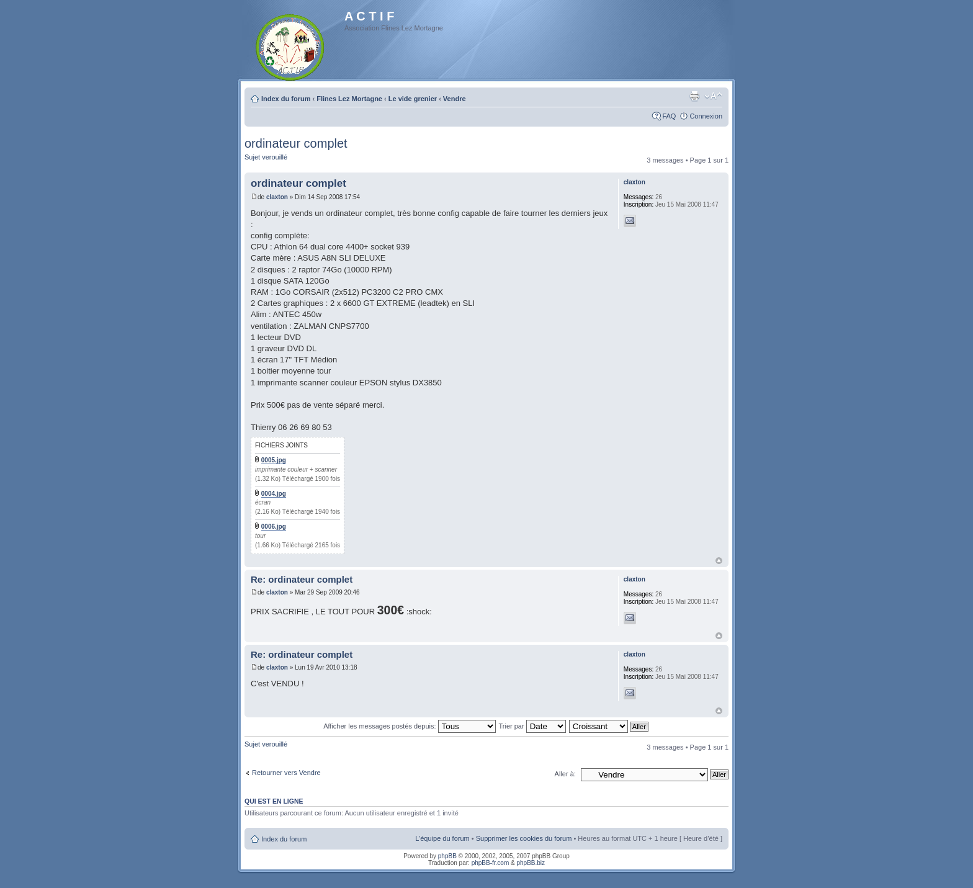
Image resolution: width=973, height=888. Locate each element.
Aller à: (565, 774)
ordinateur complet (296, 143)
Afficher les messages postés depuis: (409, 726)
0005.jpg (273, 460)
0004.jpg (273, 493)
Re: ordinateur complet (301, 579)
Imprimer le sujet (694, 96)
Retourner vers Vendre (286, 772)
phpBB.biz (530, 862)
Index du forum (285, 98)
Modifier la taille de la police (713, 96)
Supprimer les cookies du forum (524, 838)
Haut (718, 560)
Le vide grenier (412, 98)
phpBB (447, 856)
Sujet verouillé (265, 157)
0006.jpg (273, 526)
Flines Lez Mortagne (349, 98)
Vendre (454, 98)
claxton (277, 197)
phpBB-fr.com (490, 862)
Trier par (531, 726)
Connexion (705, 116)
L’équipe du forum (442, 838)
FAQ (669, 116)
